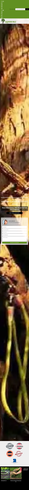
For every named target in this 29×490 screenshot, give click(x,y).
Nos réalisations (14, 213)
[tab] (14, 245)
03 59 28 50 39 (2, 4)
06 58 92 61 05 (2, 13)
